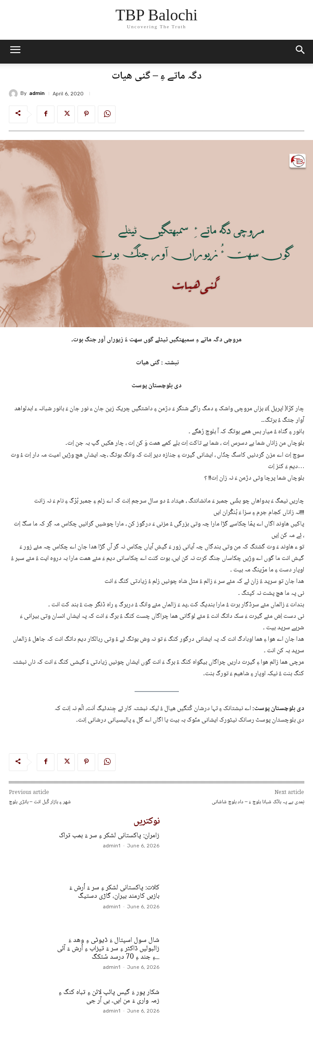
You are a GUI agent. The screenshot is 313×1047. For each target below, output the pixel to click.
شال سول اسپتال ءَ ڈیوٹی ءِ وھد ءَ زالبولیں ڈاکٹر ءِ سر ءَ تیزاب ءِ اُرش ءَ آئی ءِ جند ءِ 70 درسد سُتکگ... (108, 948)
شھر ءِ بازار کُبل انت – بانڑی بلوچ (40, 802)
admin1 (111, 846)
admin (37, 93)
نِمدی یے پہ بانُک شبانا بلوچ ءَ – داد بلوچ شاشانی (258, 802)
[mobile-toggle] (15, 52)
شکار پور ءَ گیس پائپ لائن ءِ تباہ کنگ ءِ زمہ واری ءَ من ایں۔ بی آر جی (108, 997)
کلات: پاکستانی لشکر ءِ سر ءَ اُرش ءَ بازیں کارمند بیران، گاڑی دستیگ (114, 892)
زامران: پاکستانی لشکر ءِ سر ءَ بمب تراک (109, 836)
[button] (300, 52)
